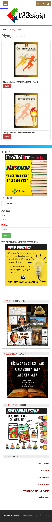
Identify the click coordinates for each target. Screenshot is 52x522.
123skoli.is (8, 204)
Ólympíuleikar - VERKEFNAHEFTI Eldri (19, 132)
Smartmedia (27, 515)
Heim (4, 29)
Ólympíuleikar (15, 29)
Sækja (7, 86)
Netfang (4, 225)
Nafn (3, 216)
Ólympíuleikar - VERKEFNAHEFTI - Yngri (20, 82)
